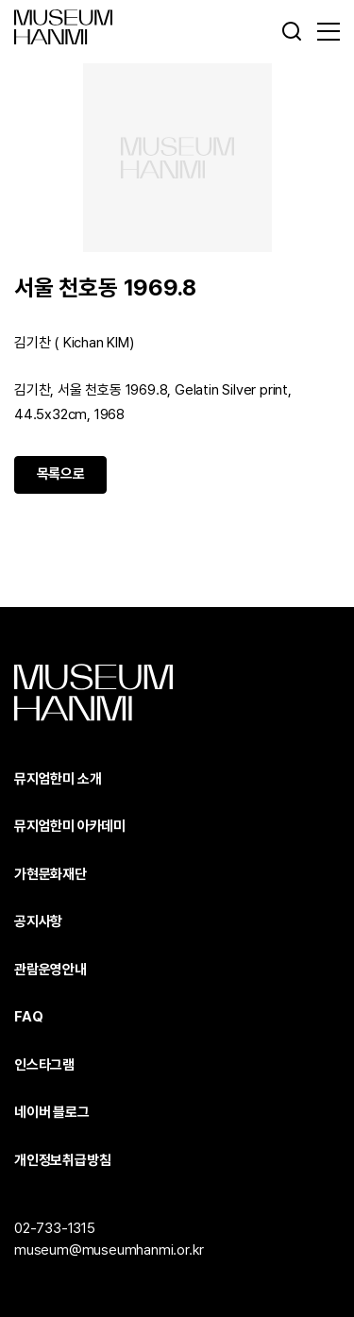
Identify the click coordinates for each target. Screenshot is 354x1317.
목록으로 (61, 473)
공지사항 (38, 921)
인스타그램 (44, 1064)
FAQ (28, 1016)
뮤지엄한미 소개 (57, 778)
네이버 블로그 (52, 1112)
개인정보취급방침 (62, 1160)
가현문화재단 (50, 874)
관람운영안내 (50, 969)
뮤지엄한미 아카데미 (70, 826)
